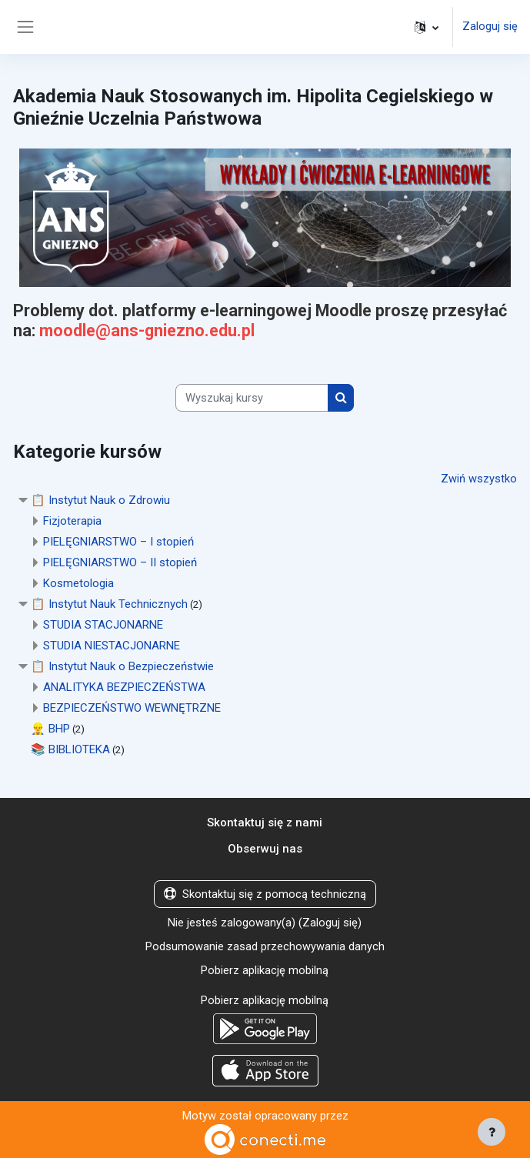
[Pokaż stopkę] (491, 1132)
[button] (426, 27)
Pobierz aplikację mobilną (264, 969)
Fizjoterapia (72, 520)
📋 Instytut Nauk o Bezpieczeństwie (122, 665)
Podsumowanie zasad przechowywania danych (265, 945)
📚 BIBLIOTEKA (70, 749)
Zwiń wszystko (479, 479)
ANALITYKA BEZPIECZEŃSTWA (124, 686)
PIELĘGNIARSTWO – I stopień (118, 541)
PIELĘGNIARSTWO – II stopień (120, 562)
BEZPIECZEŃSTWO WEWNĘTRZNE (132, 707)
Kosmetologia (78, 582)
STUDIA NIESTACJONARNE (111, 645)
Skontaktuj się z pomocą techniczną (265, 893)
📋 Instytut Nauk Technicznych (109, 603)
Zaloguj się (490, 27)
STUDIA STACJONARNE (103, 624)
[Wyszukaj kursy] (251, 398)
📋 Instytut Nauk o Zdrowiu (100, 499)
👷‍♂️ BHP (50, 728)
